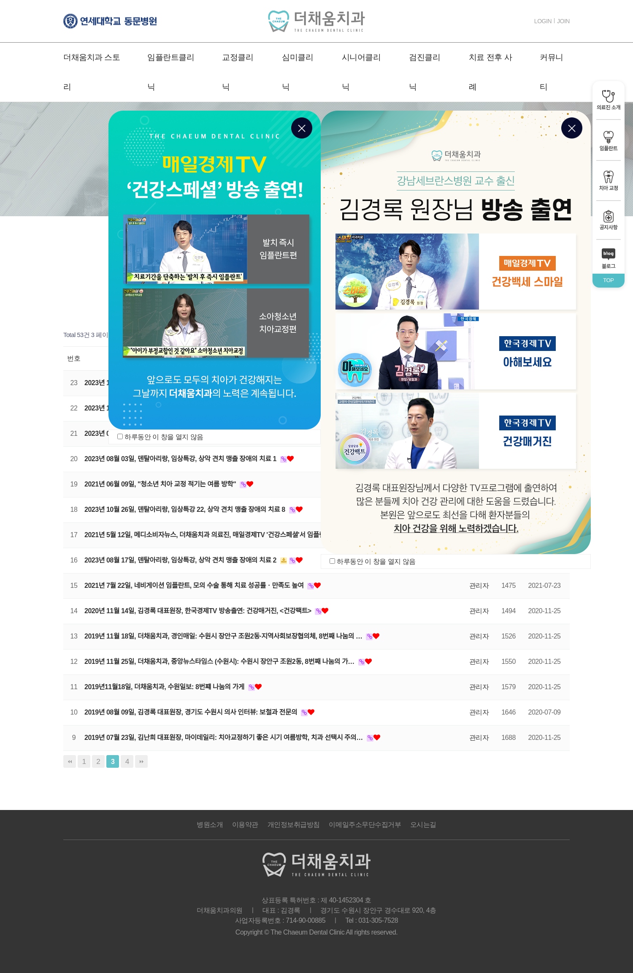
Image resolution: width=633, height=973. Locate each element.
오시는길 (423, 824)
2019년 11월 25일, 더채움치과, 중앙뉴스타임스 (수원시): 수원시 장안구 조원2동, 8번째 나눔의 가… (220, 661)
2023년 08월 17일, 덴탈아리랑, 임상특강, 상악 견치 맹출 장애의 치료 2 (181, 560)
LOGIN (543, 21)
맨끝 (141, 761)
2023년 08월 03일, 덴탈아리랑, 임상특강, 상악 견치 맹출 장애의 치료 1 (181, 458)
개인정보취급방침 (294, 824)
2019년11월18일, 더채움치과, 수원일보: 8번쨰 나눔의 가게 (165, 686)
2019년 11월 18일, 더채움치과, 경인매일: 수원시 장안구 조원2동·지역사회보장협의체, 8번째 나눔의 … (224, 636)
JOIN (563, 21)
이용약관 (245, 824)
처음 (69, 761)
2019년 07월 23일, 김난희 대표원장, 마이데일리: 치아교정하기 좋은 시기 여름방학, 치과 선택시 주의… (224, 737)
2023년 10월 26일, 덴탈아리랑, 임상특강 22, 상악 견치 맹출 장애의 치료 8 (185, 509)
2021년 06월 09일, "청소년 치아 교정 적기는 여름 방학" (161, 484)
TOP (608, 280)
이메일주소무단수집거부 (365, 824)
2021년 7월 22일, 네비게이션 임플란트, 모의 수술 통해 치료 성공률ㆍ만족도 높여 (194, 585)
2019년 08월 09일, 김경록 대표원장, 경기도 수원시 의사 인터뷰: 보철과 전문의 (191, 712)
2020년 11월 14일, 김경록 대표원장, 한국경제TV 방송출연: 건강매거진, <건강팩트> (198, 610)
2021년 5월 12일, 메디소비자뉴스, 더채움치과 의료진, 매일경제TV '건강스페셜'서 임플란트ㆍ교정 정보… (227, 534)
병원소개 (210, 824)
